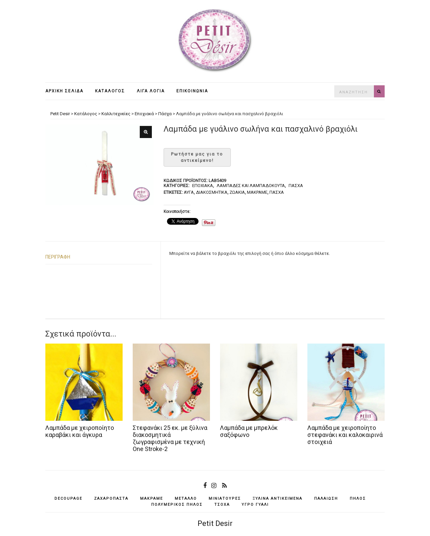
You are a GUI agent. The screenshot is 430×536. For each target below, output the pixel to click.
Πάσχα (296, 185)
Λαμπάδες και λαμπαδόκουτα (251, 185)
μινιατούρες (225, 498)
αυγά (189, 192)
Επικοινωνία (192, 91)
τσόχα (222, 504)
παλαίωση (326, 498)
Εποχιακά (202, 185)
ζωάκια (237, 192)
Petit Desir (215, 523)
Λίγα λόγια (151, 91)
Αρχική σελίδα (64, 91)
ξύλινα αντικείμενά (277, 498)
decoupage (68, 498)
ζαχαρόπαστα (111, 498)
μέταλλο (186, 498)
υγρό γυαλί (255, 504)
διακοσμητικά (211, 192)
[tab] (98, 257)
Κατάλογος (110, 91)
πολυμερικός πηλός (177, 504)
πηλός (358, 498)
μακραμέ (257, 192)
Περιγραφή (57, 257)
